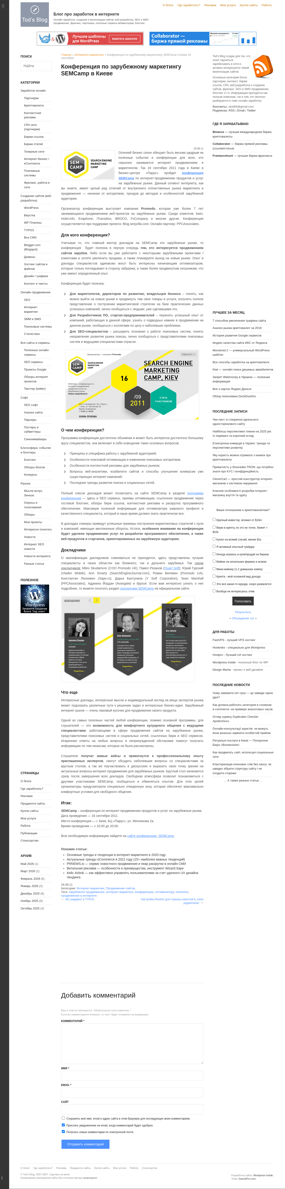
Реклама (210, 5)
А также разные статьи (243, 780)
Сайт (65, 1102)
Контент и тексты (36, 283)
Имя (65, 1068)
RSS (232, 110)
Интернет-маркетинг (89, 54)
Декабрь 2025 (30, 893)
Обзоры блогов (34, 467)
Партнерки (31, 98)
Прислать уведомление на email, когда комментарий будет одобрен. (107, 1125)
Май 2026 (27, 864)
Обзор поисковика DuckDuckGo (234, 396)
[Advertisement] (132, 112)
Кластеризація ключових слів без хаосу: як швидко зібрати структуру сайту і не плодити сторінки (242, 769)
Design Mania (222, 669)
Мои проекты (33, 522)
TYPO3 (29, 230)
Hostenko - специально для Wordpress (239, 647)
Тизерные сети (34, 151)
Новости (29, 537)
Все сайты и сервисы (35, 342)
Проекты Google (35, 369)
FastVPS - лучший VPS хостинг (234, 640)
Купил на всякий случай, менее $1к (238, 539)
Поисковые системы (38, 326)
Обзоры (29, 514)
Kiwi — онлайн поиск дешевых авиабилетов (243, 369)
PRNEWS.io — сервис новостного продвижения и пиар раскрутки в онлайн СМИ (126, 864)
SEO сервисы (33, 362)
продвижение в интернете (79, 895)
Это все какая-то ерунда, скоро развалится (244, 584)
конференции (144, 892)
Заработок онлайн (33, 90)
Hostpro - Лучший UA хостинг (232, 655)
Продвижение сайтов (120, 888)
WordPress (31, 207)
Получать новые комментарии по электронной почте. (97, 1132)
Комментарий (72, 1021)
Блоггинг (30, 459)
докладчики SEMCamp (137, 588)
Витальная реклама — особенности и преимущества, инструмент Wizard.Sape (125, 868)
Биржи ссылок (34, 136)
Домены (29, 257)
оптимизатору (164, 892)
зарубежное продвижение (86, 892)
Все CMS (30, 237)
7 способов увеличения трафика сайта (239, 320)
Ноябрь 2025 (29, 901)
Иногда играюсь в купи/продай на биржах (242, 554)
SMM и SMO (32, 319)
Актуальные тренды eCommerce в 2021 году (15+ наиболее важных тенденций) (126, 859)
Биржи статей (33, 144)
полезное (182, 892)
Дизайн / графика (36, 276)
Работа (267, 5)
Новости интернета (37, 556)
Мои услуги (228, 5)
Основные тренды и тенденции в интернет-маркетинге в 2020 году (116, 855)
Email (66, 1085)
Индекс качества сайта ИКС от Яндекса (240, 342)
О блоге (168, 5)
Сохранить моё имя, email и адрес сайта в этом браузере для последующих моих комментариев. (128, 1118)
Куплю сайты (249, 5)
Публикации (29, 833)
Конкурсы (30, 474)
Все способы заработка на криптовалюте (241, 362)
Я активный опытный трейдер (235, 546)
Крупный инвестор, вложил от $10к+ (239, 520)
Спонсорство (29, 840)
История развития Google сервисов (237, 335)
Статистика (32, 334)
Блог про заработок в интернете (86, 14)
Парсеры (30, 419)
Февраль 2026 (30, 878)
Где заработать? (189, 5)
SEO (27, 300)
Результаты (243, 612)
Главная (66, 54)
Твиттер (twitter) (35, 388)
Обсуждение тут (243, 618)
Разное (25, 483)
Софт (24, 397)
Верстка (29, 215)
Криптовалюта (34, 105)
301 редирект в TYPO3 (79, 899)
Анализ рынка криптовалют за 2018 (237, 328)
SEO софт (31, 405)
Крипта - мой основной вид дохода (238, 576)
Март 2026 (28, 871)
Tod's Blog (35, 14)
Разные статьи (34, 563)
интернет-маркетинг (119, 892)
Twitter (251, 110)
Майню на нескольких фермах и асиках (241, 561)
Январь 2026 (29, 886)
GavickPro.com (247, 1178)
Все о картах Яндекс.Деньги (232, 389)
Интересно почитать (38, 529)
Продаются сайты (33, 803)
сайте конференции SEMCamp (150, 836)
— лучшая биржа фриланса (242, 155)
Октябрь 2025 (30, 908)
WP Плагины (33, 222)
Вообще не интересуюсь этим (235, 591)
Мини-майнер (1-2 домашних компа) (239, 569)
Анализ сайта (33, 412)
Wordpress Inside (224, 662)
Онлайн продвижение (36, 292)
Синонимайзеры (35, 439)
